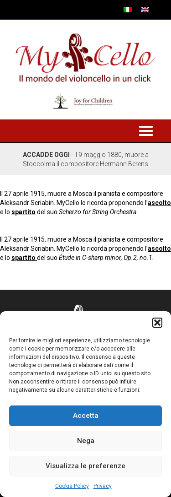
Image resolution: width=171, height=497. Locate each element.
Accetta (85, 415)
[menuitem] (127, 9)
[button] (157, 322)
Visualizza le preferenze (85, 466)
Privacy (102, 486)
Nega (85, 441)
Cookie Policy (72, 486)
